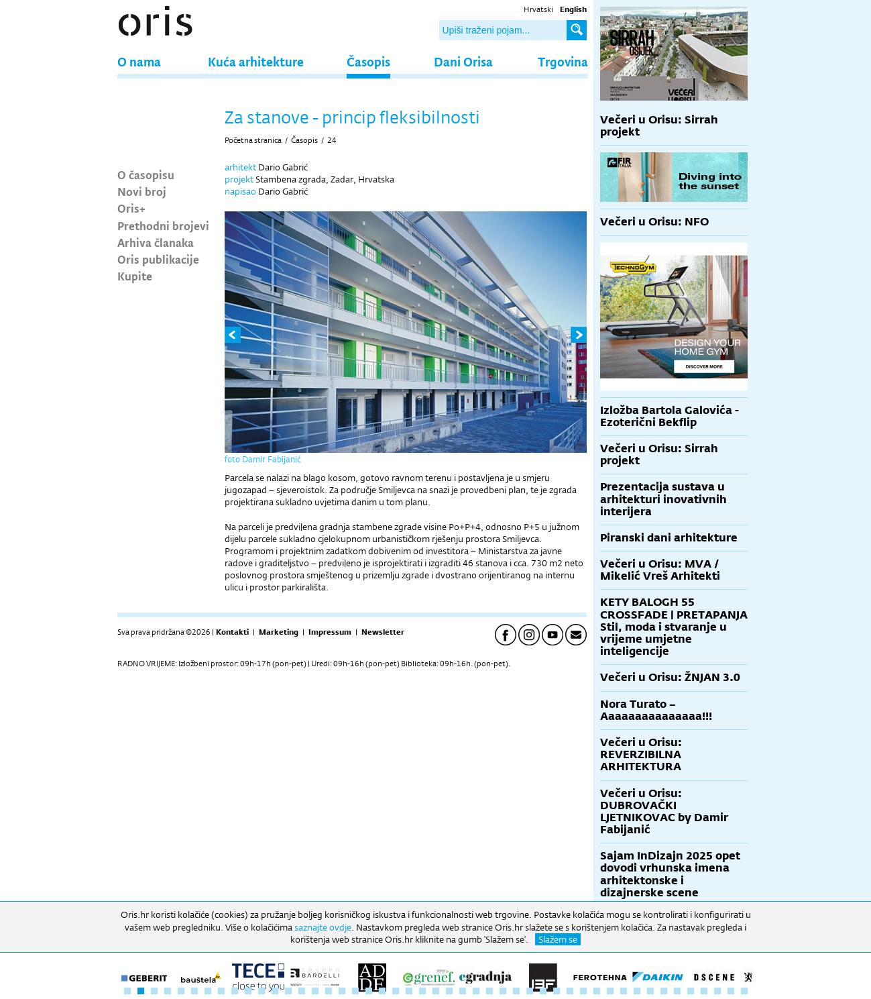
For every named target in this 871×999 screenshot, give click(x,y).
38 (623, 991)
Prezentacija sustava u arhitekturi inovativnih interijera (663, 499)
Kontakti (232, 632)
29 (503, 991)
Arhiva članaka (155, 242)
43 (690, 991)
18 (355, 991)
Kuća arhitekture (256, 61)
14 (301, 991)
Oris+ (131, 208)
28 (489, 991)
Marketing (278, 632)
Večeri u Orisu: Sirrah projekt (659, 126)
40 (650, 991)
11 (261, 991)
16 (328, 991)
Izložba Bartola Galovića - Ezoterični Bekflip (669, 416)
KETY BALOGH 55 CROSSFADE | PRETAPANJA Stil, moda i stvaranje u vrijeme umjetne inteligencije (674, 626)
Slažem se (557, 939)
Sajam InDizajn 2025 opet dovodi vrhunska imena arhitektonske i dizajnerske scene (670, 874)
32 (543, 991)
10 (248, 991)
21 (395, 991)
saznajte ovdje (322, 927)
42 (677, 991)
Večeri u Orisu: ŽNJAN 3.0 (670, 677)
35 (583, 991)
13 (288, 991)
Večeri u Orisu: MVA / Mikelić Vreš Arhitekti (660, 570)
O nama (139, 61)
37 (610, 991)
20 (382, 991)
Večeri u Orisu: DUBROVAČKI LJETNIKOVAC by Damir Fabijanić (664, 811)
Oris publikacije (158, 259)
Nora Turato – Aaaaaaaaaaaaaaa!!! (656, 710)
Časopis (368, 61)
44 (704, 991)
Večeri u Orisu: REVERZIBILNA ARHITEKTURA (641, 754)
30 (516, 991)
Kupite (134, 276)
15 (315, 991)
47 (744, 991)
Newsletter (382, 632)
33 (556, 991)
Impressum (329, 632)
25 (449, 991)
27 (476, 991)
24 (332, 140)
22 (409, 991)
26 (462, 991)
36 (596, 991)
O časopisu (145, 174)
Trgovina (563, 61)
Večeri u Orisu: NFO (654, 222)
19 (368, 991)
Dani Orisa (463, 61)
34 (570, 991)
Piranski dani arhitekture (669, 538)
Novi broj (141, 191)
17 (342, 991)
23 (422, 991)
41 (663, 991)
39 (637, 991)
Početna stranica (253, 140)
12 (275, 991)
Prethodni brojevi (163, 225)
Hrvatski (538, 9)
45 (717, 991)
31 (529, 991)
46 (731, 991)
